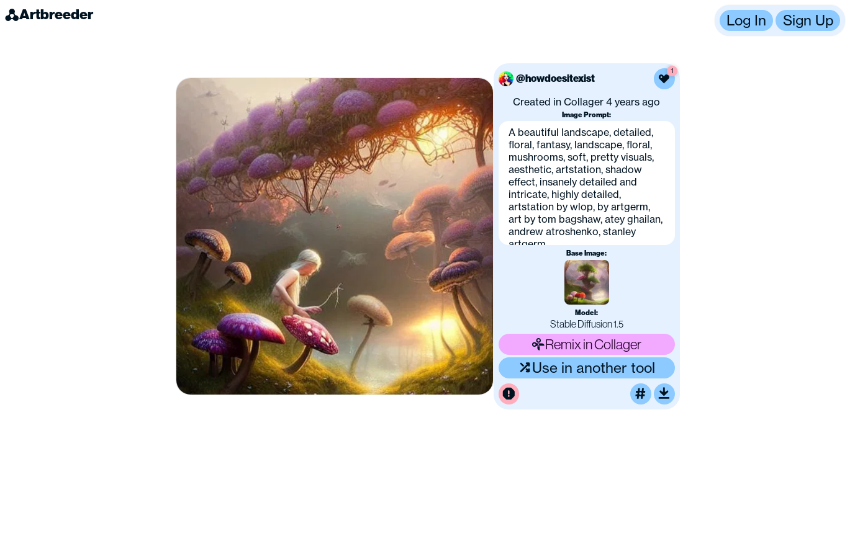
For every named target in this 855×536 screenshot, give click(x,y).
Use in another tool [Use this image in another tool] (586, 368)
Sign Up (808, 20)
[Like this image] (664, 78)
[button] (780, 20)
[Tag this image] (640, 393)
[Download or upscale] (664, 393)
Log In (746, 20)
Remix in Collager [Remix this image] (587, 344)
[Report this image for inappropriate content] (509, 393)
